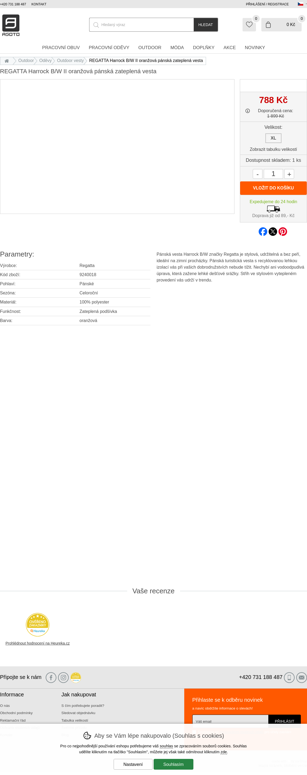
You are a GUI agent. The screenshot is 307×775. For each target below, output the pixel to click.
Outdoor (26, 60)
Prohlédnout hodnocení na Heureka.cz (38, 643)
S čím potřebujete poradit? (83, 706)
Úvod (8, 60)
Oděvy (45, 60)
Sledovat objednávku (78, 713)
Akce (229, 47)
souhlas (166, 746)
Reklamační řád (13, 720)
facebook (263, 230)
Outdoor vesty (70, 60)
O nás (5, 706)
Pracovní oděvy (109, 47)
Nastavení (133, 764)
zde (224, 752)
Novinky (255, 47)
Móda (177, 47)
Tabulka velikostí (75, 720)
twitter (273, 230)
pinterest (283, 230)
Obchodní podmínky (16, 713)
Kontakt (38, 4)
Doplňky (203, 47)
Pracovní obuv (61, 47)
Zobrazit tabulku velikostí (273, 149)
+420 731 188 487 (13, 4)
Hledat (205, 25)
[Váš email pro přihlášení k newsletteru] (230, 721)
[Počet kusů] (273, 174)
